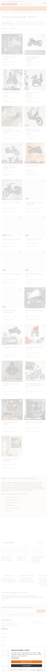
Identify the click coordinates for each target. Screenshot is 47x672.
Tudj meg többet (15, 661)
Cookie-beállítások (34, 665)
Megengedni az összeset (18, 665)
